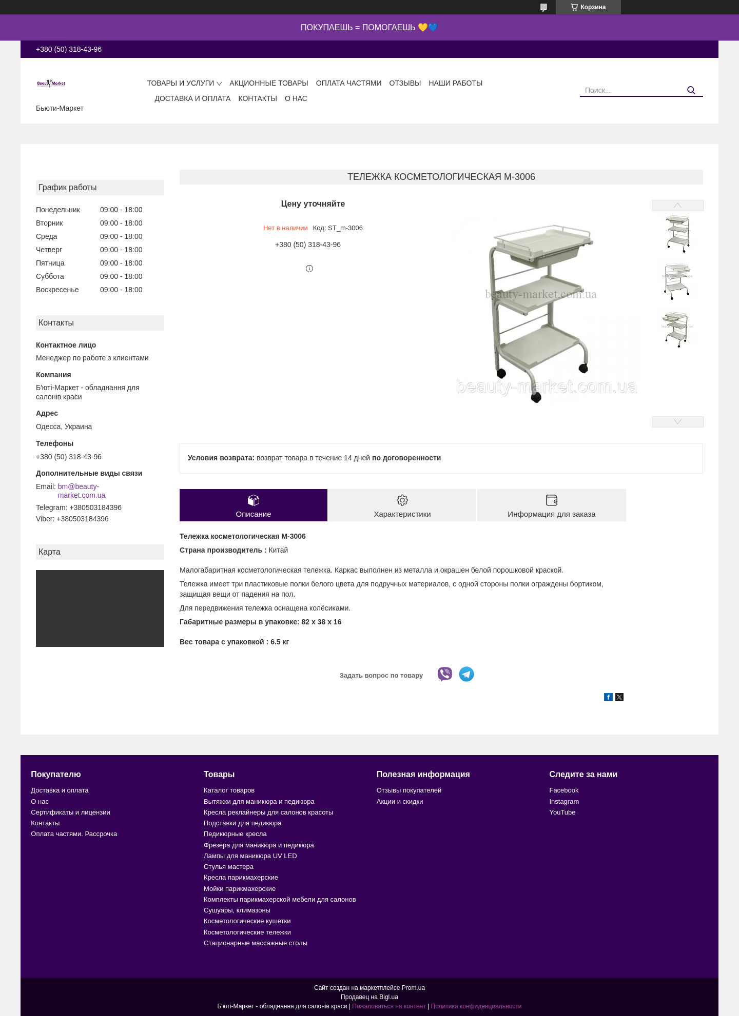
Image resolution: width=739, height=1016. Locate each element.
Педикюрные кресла (235, 834)
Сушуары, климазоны (237, 910)
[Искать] (691, 90)
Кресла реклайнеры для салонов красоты (268, 812)
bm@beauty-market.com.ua (82, 491)
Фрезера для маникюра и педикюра (259, 845)
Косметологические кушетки (247, 921)
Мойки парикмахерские (240, 888)
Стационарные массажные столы (255, 943)
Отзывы (405, 83)
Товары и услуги (180, 83)
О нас (296, 98)
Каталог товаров (229, 790)
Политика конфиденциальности (476, 1006)
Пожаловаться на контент (388, 1006)
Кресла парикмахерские (241, 877)
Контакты (257, 98)
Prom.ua (413, 987)
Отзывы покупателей (409, 790)
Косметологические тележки (247, 932)
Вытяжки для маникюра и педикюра (259, 801)
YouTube (562, 812)
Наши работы (455, 83)
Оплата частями (349, 83)
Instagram (564, 801)
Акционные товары (268, 83)
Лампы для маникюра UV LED (250, 856)
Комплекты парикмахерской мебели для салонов (280, 899)
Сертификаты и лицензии (70, 812)
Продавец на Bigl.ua (369, 997)
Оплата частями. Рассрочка (74, 834)
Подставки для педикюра (242, 823)
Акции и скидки (400, 801)
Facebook (563, 790)
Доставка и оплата (192, 98)
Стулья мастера (229, 866)
